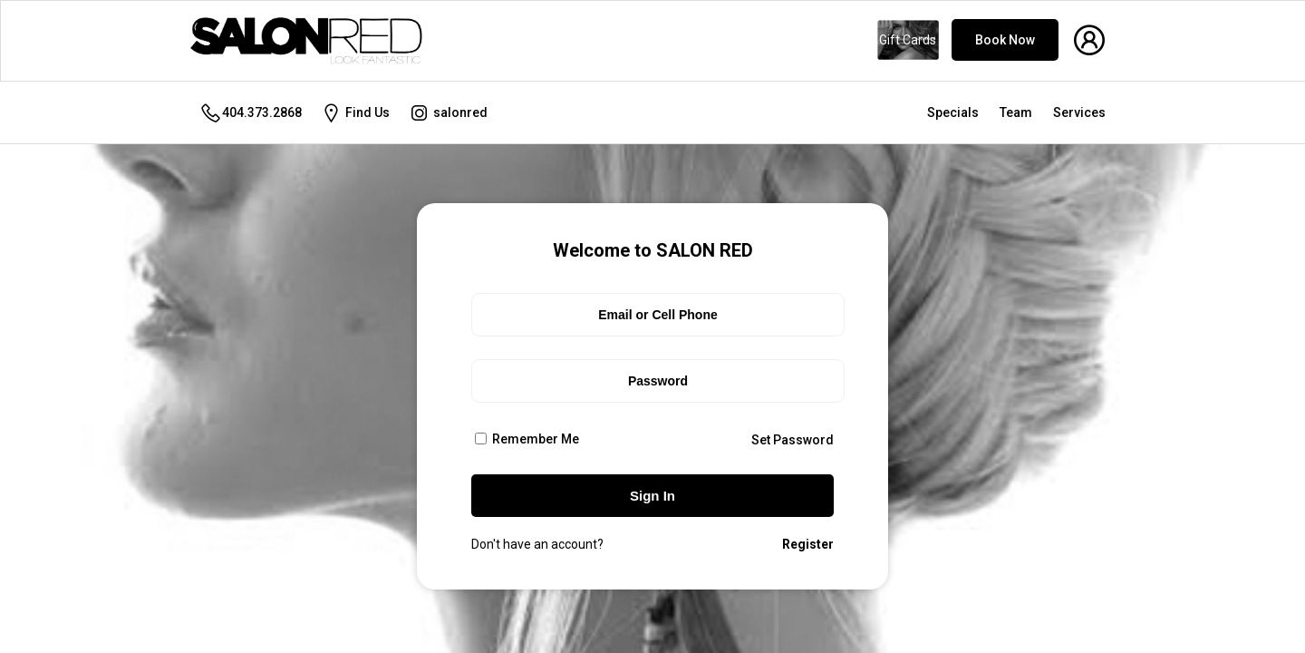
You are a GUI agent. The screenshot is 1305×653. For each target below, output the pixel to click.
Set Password (792, 440)
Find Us (355, 113)
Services (1079, 112)
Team (1016, 112)
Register (808, 544)
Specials (953, 112)
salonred (448, 113)
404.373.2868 (250, 113)
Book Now (1005, 40)
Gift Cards (907, 40)
